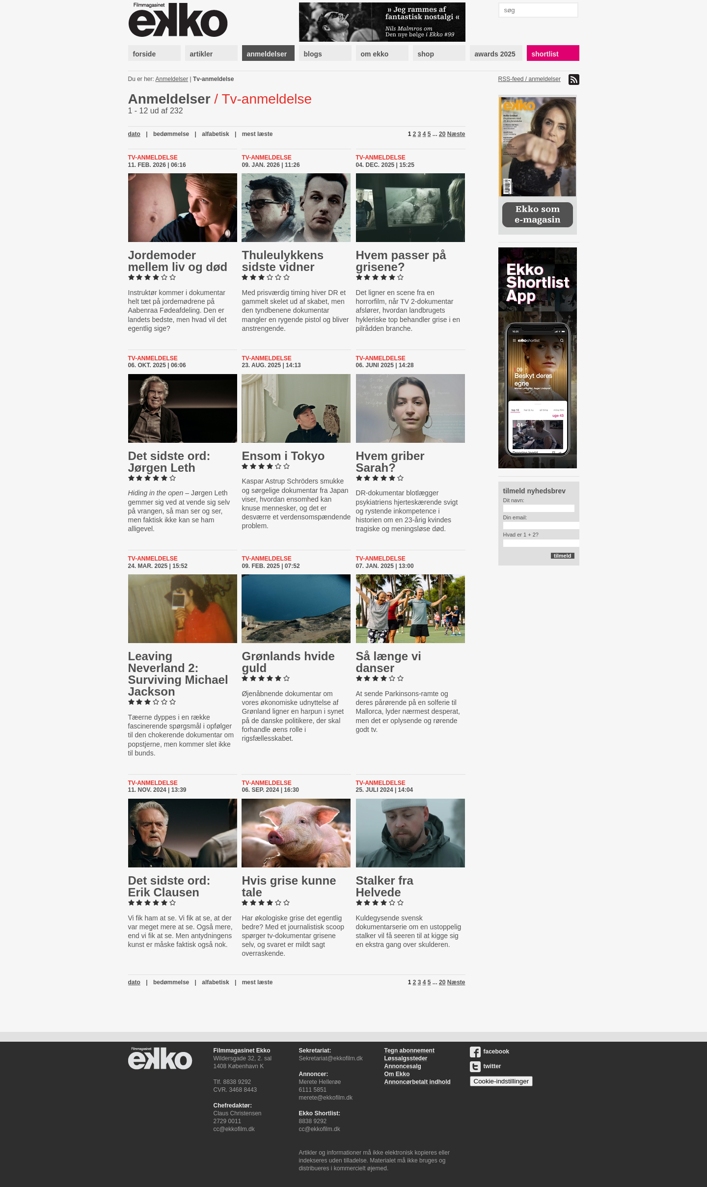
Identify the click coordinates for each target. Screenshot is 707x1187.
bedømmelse (171, 134)
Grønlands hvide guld (288, 661)
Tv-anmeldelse (213, 79)
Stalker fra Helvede (384, 886)
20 (442, 134)
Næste (456, 134)
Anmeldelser (172, 79)
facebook (490, 1051)
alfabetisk (215, 134)
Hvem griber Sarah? (390, 461)
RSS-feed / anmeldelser (529, 79)
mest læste (257, 134)
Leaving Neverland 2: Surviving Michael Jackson (178, 673)
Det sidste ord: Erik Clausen (169, 886)
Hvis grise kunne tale (289, 886)
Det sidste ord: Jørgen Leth (169, 461)
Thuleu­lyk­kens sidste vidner (283, 260)
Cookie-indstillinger (501, 1081)
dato (134, 134)
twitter (485, 1066)
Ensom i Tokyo (283, 455)
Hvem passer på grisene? (401, 260)
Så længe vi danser (388, 661)
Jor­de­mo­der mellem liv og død (178, 260)
